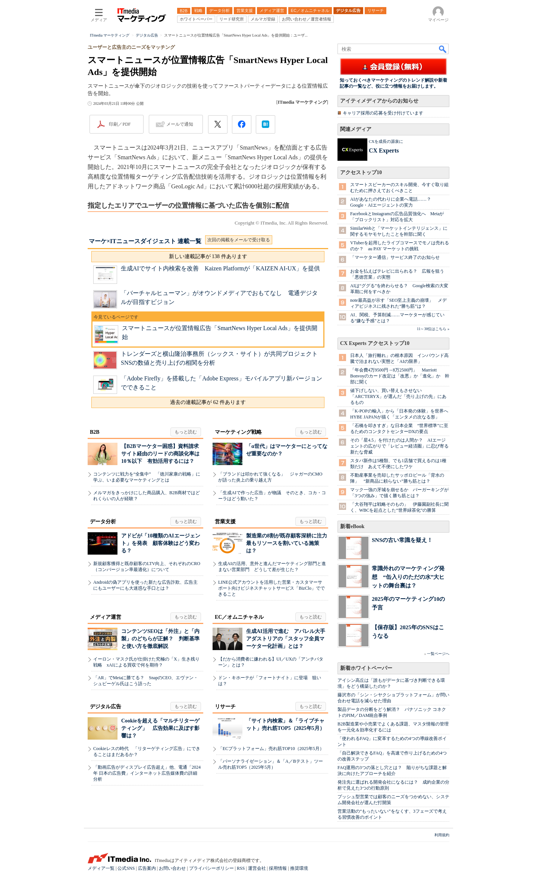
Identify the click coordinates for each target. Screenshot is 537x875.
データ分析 (103, 521)
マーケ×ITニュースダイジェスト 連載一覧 (145, 241)
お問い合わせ (172, 868)
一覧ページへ (438, 654)
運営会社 (257, 868)
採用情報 (278, 868)
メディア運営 (105, 617)
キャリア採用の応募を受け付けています (383, 113)
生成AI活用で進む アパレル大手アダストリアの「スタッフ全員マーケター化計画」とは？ (285, 638)
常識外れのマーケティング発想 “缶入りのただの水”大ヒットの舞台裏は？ (408, 577)
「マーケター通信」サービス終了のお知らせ (395, 257)
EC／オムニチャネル (239, 617)
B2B (95, 432)
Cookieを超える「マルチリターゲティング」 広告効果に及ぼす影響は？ (160, 728)
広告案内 (147, 868)
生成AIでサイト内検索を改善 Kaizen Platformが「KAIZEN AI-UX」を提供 (220, 268)
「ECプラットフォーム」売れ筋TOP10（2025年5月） (271, 748)
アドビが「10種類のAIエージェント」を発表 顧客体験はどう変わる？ (160, 543)
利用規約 (441, 835)
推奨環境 (299, 868)
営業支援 (225, 521)
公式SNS (126, 868)
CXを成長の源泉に (386, 141)
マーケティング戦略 (238, 432)
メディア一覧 (101, 868)
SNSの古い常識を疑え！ (402, 540)
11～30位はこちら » (433, 329)
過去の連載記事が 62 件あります (208, 402)
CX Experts (384, 150)
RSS (241, 868)
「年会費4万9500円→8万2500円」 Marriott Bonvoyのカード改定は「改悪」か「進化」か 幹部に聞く (399, 376)
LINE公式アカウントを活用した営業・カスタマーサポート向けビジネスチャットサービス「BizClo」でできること (271, 588)
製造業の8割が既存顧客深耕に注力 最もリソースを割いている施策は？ (289, 543)
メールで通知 (179, 124)
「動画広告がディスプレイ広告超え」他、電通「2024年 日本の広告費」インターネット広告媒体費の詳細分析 (147, 773)
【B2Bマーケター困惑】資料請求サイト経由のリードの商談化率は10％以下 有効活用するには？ (160, 453)
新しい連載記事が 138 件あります (208, 256)
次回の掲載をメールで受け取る (238, 239)
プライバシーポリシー (211, 868)
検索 (443, 49)
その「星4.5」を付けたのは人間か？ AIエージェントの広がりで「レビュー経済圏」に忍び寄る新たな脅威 (399, 446)
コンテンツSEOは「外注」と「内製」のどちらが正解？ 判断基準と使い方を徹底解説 (160, 638)
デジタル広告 (105, 706)
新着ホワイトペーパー (366, 668)
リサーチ (225, 706)
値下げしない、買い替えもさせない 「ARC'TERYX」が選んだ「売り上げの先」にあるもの (398, 396)
